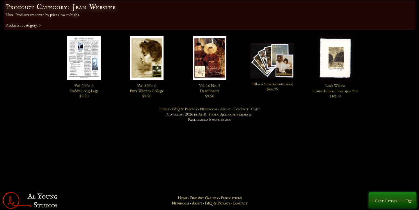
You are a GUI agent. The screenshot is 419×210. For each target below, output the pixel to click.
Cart (255, 108)
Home (164, 108)
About (225, 108)
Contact (240, 108)
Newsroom (208, 108)
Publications (231, 197)
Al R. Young (208, 114)
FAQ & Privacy (184, 108)
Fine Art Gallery (204, 197)
